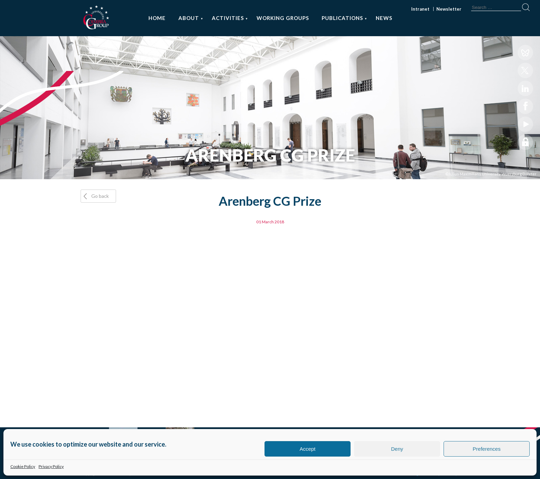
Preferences (487, 449)
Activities (228, 18)
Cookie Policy (22, 466)
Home (157, 18)
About (188, 18)
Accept (307, 449)
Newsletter (448, 9)
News (384, 18)
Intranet (420, 9)
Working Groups (283, 18)
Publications (342, 18)
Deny (397, 449)
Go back (100, 196)
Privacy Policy (51, 466)
